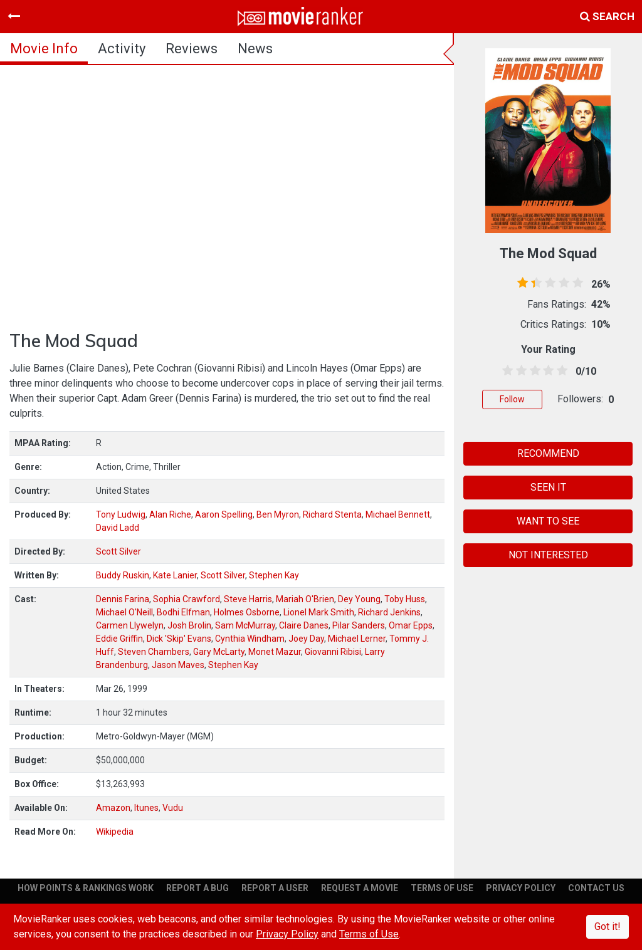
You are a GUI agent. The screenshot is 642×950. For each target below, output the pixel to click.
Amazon (113, 808)
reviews (192, 48)
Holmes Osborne (247, 612)
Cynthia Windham (250, 639)
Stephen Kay (274, 575)
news (255, 48)
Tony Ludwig (120, 514)
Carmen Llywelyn (130, 625)
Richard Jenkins (389, 612)
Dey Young (359, 599)
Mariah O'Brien (305, 599)
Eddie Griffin (119, 639)
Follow (512, 399)
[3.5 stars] (546, 371)
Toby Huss (404, 599)
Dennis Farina (122, 599)
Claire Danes (304, 625)
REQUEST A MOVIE (359, 888)
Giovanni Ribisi (333, 652)
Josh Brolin (189, 625)
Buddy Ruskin (122, 575)
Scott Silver (118, 551)
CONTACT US (596, 888)
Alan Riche (170, 514)
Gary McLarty (219, 652)
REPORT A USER (274, 888)
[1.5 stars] (519, 371)
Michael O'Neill (124, 612)
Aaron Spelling (224, 514)
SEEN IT (548, 487)
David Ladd (117, 528)
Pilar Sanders (358, 625)
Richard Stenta (332, 514)
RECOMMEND (548, 453)
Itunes (146, 808)
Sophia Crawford (186, 599)
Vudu (172, 808)
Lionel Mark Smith (318, 612)
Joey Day (306, 639)
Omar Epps (411, 625)
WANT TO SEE (548, 521)
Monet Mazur (274, 652)
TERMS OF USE (442, 888)
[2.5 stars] (533, 371)
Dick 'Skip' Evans (179, 639)
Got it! (607, 926)
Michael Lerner (357, 639)
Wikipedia (115, 832)
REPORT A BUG (197, 888)
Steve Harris (248, 599)
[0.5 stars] (505, 371)
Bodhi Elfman (183, 612)
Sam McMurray (245, 625)
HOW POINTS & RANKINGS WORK (86, 888)
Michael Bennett (398, 514)
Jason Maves (178, 665)
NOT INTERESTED (548, 555)
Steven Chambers (153, 652)
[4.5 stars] (559, 371)
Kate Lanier (175, 575)
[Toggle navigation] (14, 16)
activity (121, 48)
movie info (44, 48)
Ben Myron (277, 514)
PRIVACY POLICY (520, 888)
